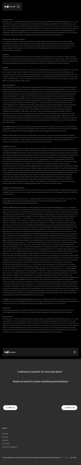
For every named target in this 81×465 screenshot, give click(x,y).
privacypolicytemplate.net (54, 201)
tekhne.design (65, 457)
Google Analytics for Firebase (29, 240)
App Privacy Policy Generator (27, 203)
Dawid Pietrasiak (33, 457)
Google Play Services (50, 48)
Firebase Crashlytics (15, 50)
